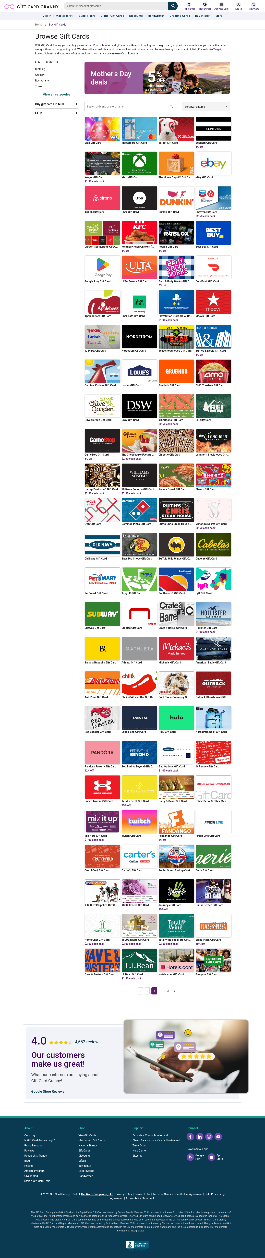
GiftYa (82, 1160)
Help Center (139, 1150)
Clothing (40, 69)
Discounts (84, 1155)
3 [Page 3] (168, 991)
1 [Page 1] (154, 991)
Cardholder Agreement (188, 1194)
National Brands (88, 1145)
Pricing (28, 1165)
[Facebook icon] (190, 1137)
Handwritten (85, 1176)
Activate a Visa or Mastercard (150, 1135)
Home (38, 24)
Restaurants (42, 80)
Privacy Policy (123, 1194)
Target (217, 49)
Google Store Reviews (47, 1091)
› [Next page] (174, 991)
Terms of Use (143, 1194)
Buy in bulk (84, 1165)
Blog (27, 1160)
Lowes (39, 53)
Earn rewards (86, 1170)
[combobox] (116, 6)
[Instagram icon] (209, 1137)
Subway (49, 53)
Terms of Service (163, 1194)
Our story (29, 1135)
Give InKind (31, 1176)
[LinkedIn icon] (199, 1137)
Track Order (139, 1145)
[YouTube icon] (218, 1137)
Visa (95, 45)
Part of (93, 1194)
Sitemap (137, 1155)
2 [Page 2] (161, 991)
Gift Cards (84, 1150)
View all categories (56, 94)
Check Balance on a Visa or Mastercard (156, 1140)
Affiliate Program (34, 1170)
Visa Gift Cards (87, 1135)
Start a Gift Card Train (37, 1181)
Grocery (39, 74)
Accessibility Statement (140, 1198)
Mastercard (109, 45)
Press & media (33, 1145)
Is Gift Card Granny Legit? (39, 1140)
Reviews (29, 1150)
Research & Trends (35, 1155)
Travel (38, 86)
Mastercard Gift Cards (91, 1140)
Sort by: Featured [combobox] (195, 106)
